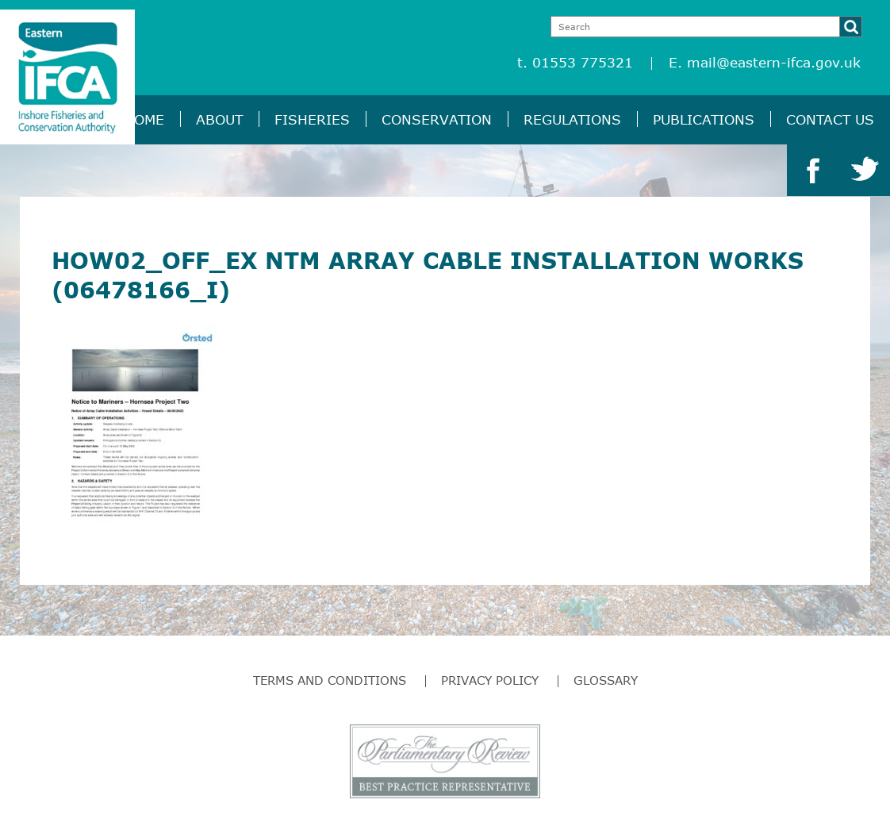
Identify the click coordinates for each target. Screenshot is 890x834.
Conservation (437, 119)
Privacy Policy (490, 680)
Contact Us (830, 119)
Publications (703, 119)
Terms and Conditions (329, 680)
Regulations (572, 119)
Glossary (606, 680)
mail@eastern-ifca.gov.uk (774, 62)
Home (144, 119)
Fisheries (312, 119)
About (219, 119)
